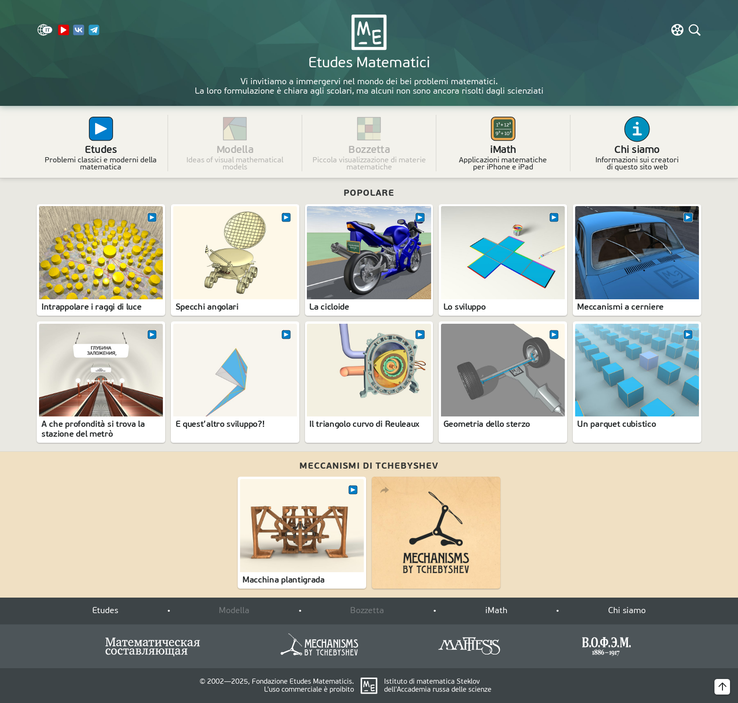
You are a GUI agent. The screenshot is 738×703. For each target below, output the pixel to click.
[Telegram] (94, 33)
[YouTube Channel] (63, 33)
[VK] (78, 33)
